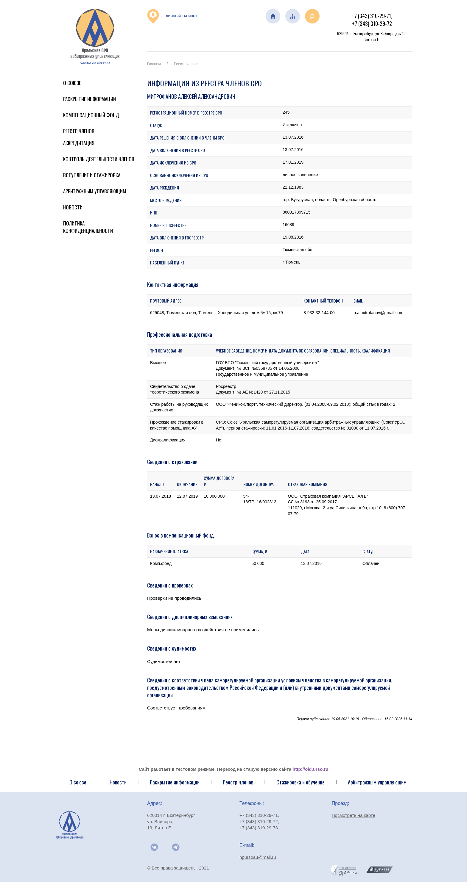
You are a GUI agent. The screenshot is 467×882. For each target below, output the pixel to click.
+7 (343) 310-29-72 (372, 23)
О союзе (77, 782)
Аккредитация (78, 143)
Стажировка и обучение (300, 782)
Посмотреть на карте (353, 815)
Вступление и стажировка (91, 175)
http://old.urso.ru (310, 769)
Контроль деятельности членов (98, 159)
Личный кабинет (172, 16)
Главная (154, 64)
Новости (72, 207)
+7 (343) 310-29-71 (371, 16)
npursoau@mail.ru (257, 857)
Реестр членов (78, 131)
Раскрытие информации (89, 99)
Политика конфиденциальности (88, 227)
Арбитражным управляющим (94, 191)
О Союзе (72, 83)
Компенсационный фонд (91, 115)
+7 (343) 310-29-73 (258, 827)
